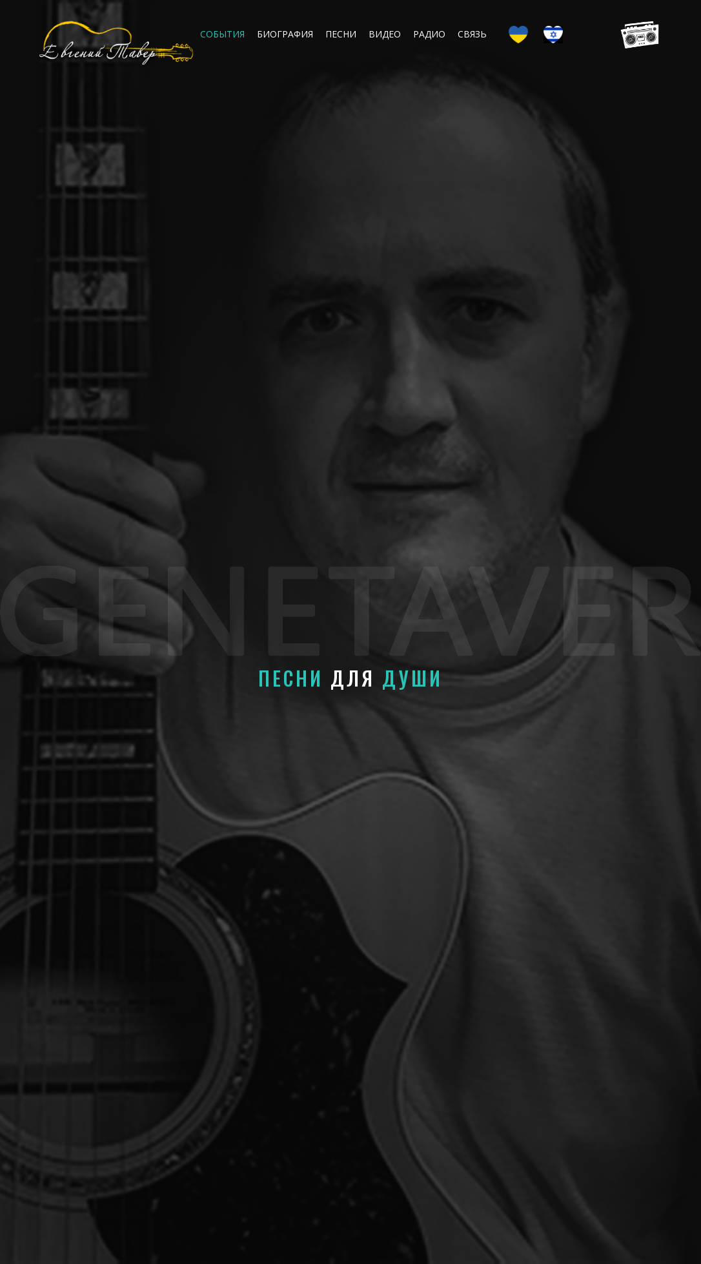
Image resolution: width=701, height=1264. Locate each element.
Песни (340, 34)
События (222, 34)
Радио (429, 34)
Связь (472, 34)
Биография (285, 34)
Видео (385, 34)
